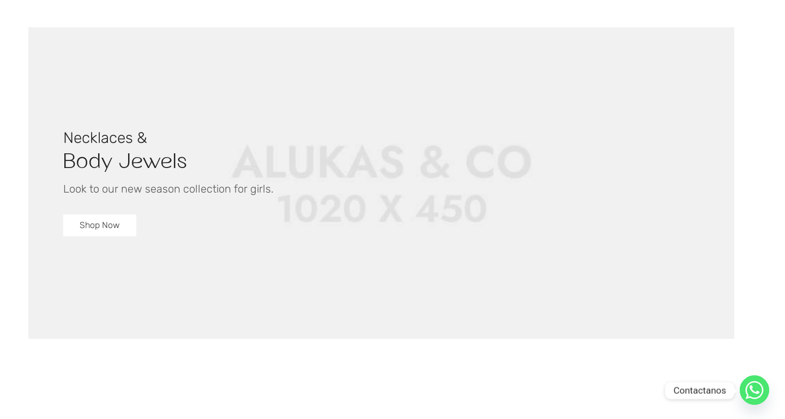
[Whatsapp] (754, 390)
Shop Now (100, 225)
